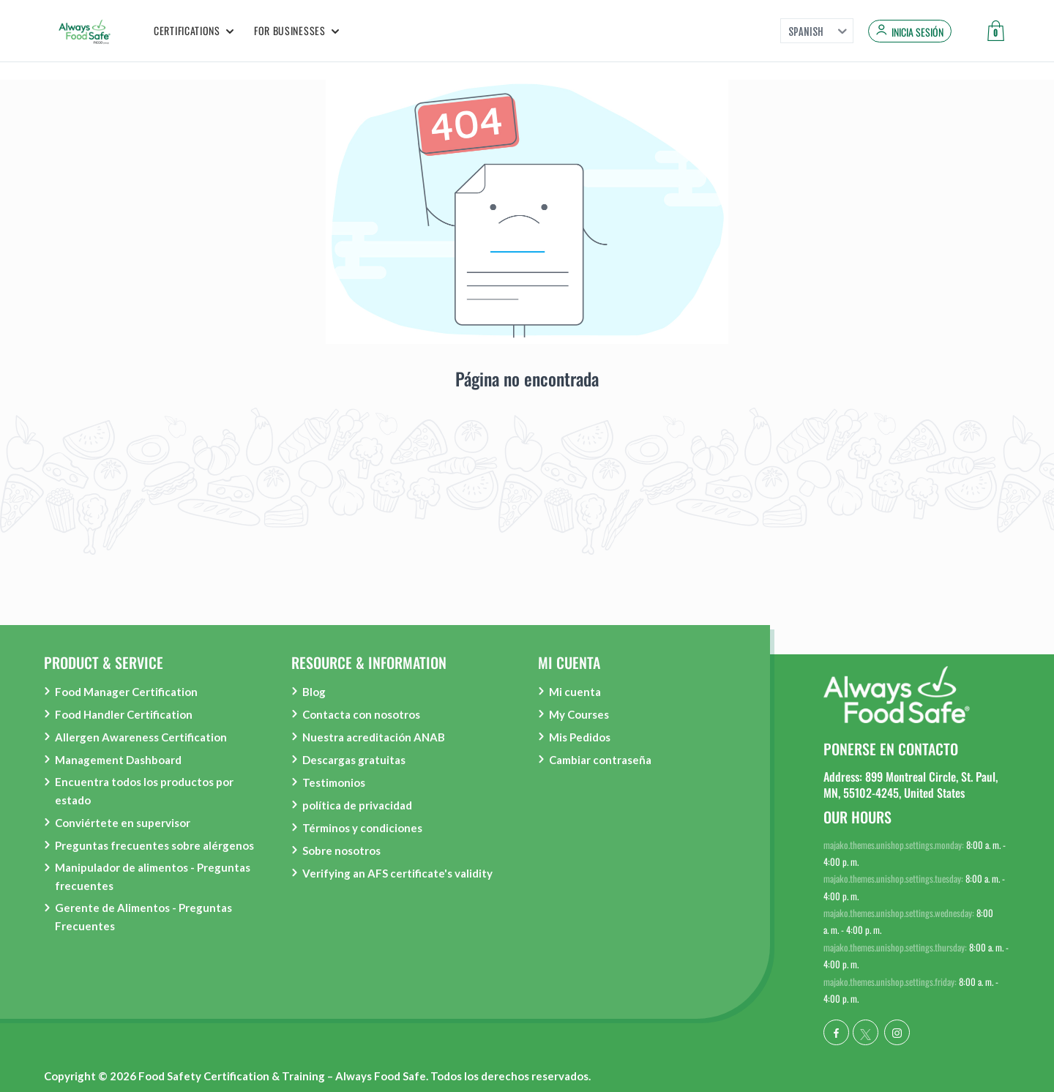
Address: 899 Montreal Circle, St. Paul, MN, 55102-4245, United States (910, 784)
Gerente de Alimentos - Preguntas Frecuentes (143, 916)
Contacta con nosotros (361, 714)
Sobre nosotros (341, 850)
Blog (314, 691)
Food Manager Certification (126, 691)
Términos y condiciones (362, 827)
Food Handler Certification (124, 714)
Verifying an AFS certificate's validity (397, 873)
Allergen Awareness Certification (141, 737)
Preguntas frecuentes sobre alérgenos (154, 845)
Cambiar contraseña (600, 759)
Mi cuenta (575, 691)
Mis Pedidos (579, 737)
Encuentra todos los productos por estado (144, 791)
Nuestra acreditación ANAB (373, 737)
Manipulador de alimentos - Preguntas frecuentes (152, 876)
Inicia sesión (917, 32)
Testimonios (333, 782)
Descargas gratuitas (353, 759)
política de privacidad (357, 805)
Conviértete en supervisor (122, 822)
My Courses (579, 714)
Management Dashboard (118, 759)
